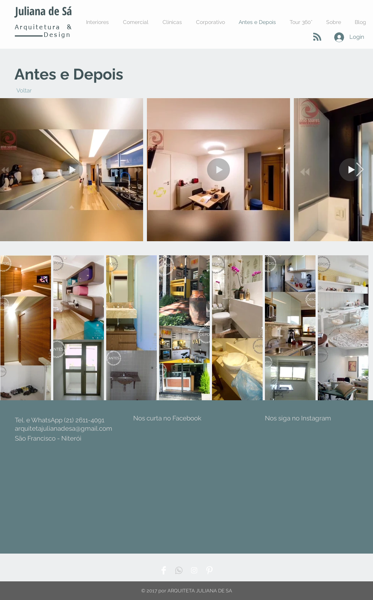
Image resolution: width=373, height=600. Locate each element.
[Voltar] (24, 90)
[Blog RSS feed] (317, 37)
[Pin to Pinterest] (40, 260)
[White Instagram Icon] (194, 570)
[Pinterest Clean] (209, 570)
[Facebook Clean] (163, 570)
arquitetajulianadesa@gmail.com (63, 428)
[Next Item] (359, 169)
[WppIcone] (179, 570)
